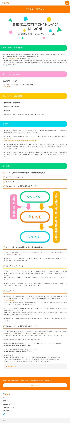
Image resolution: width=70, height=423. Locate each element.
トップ (4, 397)
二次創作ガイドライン (8, 407)
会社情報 (4, 420)
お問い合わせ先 (9, 300)
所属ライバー (14, 58)
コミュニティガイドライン (9, 404)
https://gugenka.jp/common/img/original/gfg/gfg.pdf (20, 140)
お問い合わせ (6, 86)
